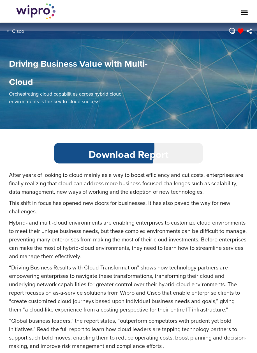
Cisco (18, 30)
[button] (231, 31)
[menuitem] (249, 31)
